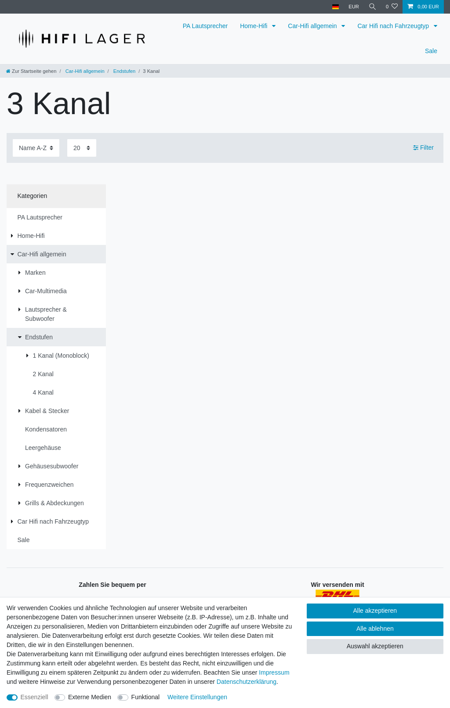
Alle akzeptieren (375, 610)
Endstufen (124, 71)
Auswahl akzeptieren (375, 646)
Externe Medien (89, 697)
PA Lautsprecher (205, 25)
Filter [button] (423, 148)
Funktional (145, 697)
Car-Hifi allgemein (313, 25)
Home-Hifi (254, 25)
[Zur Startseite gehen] (31, 71)
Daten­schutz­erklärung (246, 681)
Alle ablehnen (375, 628)
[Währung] (353, 7)
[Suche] (372, 7)
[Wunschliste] (392, 7)
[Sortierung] (36, 147)
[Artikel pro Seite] (81, 147)
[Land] (335, 7)
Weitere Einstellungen (197, 697)
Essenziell (34, 697)
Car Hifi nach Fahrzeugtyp (394, 25)
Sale (431, 50)
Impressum (274, 672)
